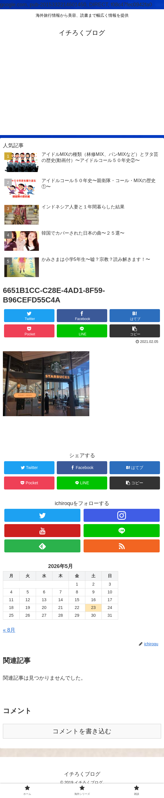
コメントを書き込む (82, 731)
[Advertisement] (82, 94)
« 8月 (9, 630)
